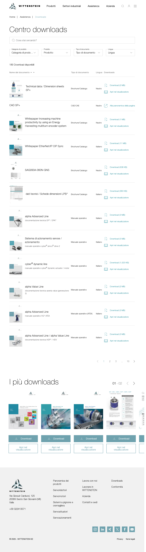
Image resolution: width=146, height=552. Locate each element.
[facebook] (124, 529)
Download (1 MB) (114, 119)
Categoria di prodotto (19, 49)
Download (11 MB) (115, 143)
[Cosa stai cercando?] (72, 40)
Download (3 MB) (114, 215)
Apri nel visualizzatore (116, 92)
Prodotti (51, 6)
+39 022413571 (17, 509)
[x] (117, 529)
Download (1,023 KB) (116, 262)
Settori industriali (72, 6)
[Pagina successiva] (134, 361)
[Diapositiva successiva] (134, 383)
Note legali (130, 539)
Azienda (110, 6)
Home (12, 17)
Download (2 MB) (114, 85)
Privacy (120, 539)
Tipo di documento (82, 49)
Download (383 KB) (115, 191)
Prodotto (47, 49)
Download (25, 438)
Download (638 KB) (115, 167)
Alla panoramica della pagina (119, 106)
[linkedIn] (102, 529)
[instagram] (95, 529)
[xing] (110, 529)
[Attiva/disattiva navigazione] (135, 6)
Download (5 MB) (114, 239)
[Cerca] (122, 6)
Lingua (110, 49)
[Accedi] (129, 6)
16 (128, 361)
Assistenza (93, 6)
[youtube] (132, 529)
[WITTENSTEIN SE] (24, 5)
